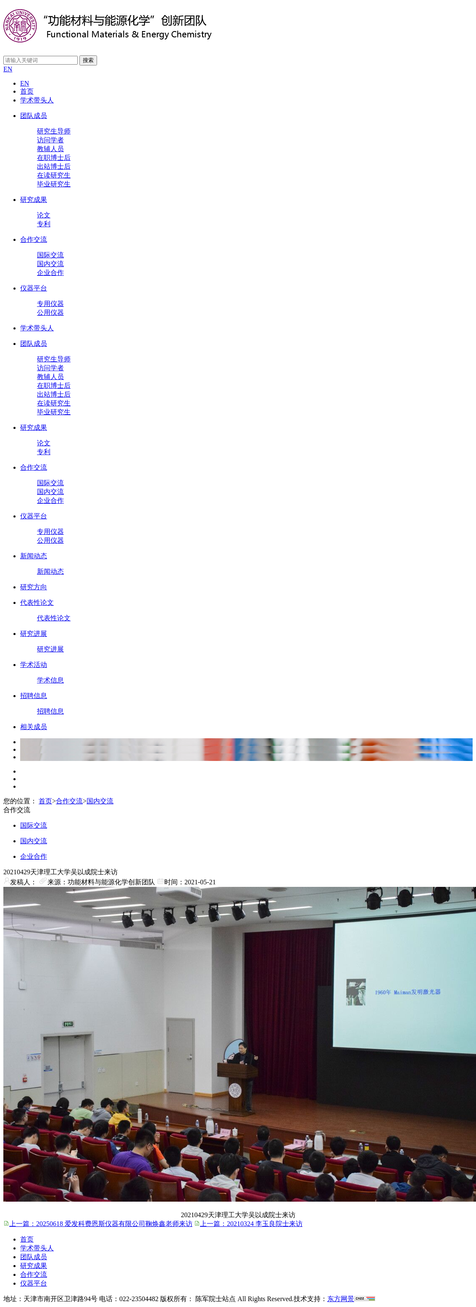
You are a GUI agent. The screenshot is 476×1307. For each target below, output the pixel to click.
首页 (27, 91)
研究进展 (33, 633)
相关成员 (33, 726)
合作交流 (33, 239)
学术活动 (33, 664)
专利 (43, 223)
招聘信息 (33, 695)
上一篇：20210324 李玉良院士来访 (248, 1223)
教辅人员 (50, 148)
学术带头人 (37, 100)
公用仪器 (50, 312)
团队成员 (33, 115)
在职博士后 (54, 157)
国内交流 (50, 263)
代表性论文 (37, 602)
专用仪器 (50, 303)
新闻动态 (33, 555)
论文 (43, 215)
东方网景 (340, 1298)
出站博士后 (54, 166)
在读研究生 (54, 175)
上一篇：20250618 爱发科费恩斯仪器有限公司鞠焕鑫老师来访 (97, 1223)
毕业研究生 (54, 184)
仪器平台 (33, 288)
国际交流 (50, 255)
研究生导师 (54, 131)
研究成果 (33, 199)
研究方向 (33, 587)
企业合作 (50, 272)
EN (7, 69)
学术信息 (50, 680)
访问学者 (50, 140)
